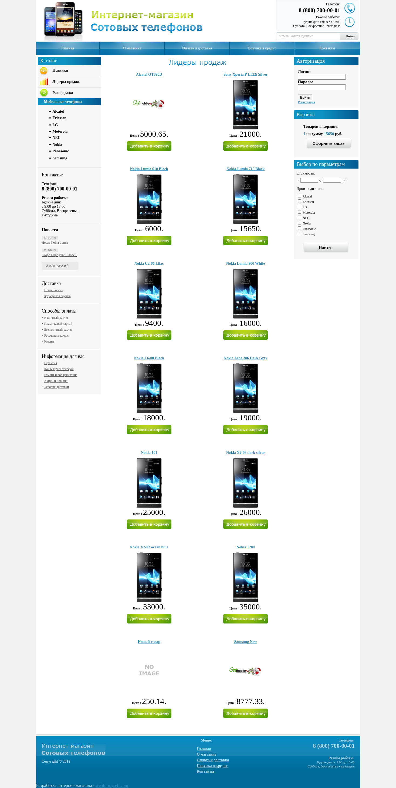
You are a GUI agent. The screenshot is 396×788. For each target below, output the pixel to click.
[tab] (75, 111)
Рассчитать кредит (57, 335)
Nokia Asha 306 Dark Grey (246, 358)
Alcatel (58, 111)
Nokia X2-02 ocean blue (149, 547)
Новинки (60, 70)
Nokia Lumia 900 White (245, 263)
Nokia (57, 145)
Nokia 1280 (245, 547)
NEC (57, 138)
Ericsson (59, 118)
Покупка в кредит (262, 48)
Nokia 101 (149, 453)
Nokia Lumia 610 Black (149, 169)
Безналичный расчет (58, 329)
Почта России (53, 290)
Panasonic (61, 151)
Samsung (60, 158)
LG (55, 125)
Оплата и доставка (197, 48)
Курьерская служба (57, 296)
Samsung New (245, 642)
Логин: (304, 71)
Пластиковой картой (58, 324)
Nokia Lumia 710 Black (245, 169)
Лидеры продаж (66, 82)
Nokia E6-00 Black (149, 358)
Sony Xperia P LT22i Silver (246, 74)
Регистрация (306, 101)
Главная (67, 48)
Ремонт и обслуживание (60, 375)
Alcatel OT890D (149, 74)
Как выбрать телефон (59, 369)
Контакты (327, 48)
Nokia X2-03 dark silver (245, 453)
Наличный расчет (56, 318)
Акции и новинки (56, 381)
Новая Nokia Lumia (55, 242)
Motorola (60, 131)
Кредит (49, 341)
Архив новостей (57, 265)
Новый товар (149, 642)
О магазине (132, 48)
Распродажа (63, 93)
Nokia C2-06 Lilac (149, 263)
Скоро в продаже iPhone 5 (59, 255)
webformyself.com (112, 785)
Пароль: (305, 82)
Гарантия (50, 363)
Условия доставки (56, 387)
